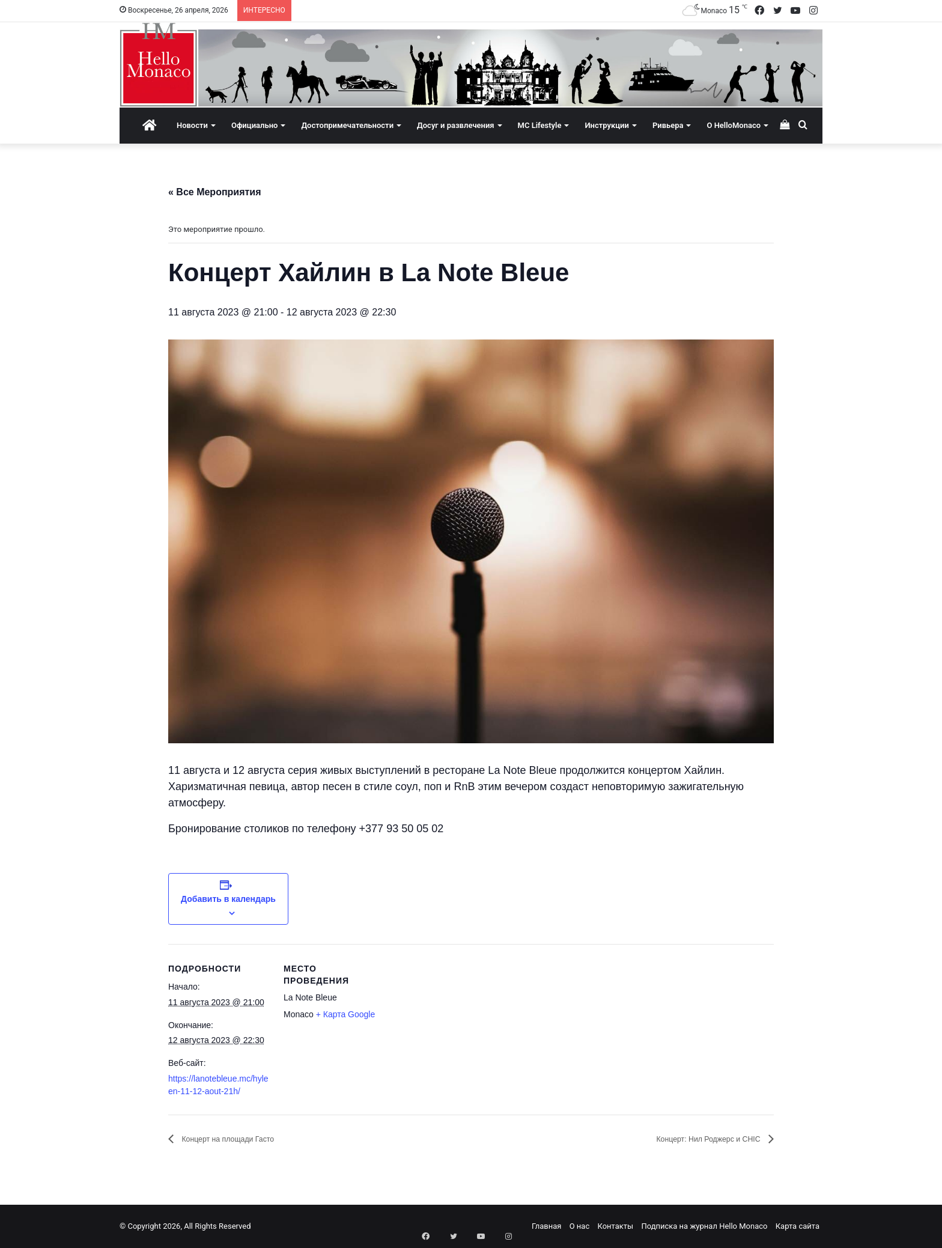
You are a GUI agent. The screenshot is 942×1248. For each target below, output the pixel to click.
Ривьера (668, 125)
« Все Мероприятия (214, 192)
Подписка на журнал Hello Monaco (704, 1226)
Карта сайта (797, 1226)
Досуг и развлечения (455, 125)
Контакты (615, 1226)
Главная (546, 1226)
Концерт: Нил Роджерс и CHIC (693, 1139)
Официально (254, 125)
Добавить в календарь (228, 899)
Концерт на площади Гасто (241, 1139)
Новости (192, 125)
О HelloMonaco (733, 125)
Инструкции (606, 125)
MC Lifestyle (540, 125)
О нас (580, 1226)
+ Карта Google (345, 1014)
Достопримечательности (347, 125)
